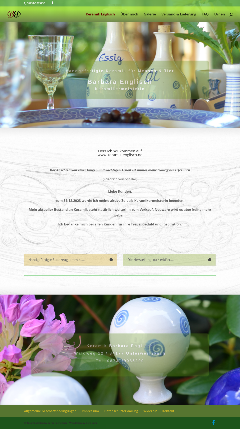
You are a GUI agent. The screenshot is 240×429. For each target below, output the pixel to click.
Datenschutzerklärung (121, 411)
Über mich (129, 14)
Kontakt (168, 411)
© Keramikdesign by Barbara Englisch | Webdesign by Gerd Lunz (60, 422)
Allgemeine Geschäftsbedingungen (50, 411)
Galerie (150, 14)
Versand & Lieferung (178, 14)
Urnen (219, 14)
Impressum (90, 411)
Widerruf (150, 411)
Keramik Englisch (100, 14)
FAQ (205, 14)
